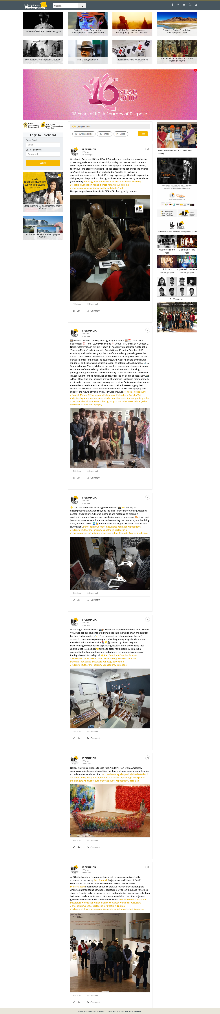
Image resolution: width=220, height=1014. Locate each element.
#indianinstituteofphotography (109, 188)
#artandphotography (138, 398)
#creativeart (109, 774)
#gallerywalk (123, 774)
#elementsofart (125, 909)
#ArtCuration (110, 655)
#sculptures (139, 777)
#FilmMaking (110, 658)
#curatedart (105, 398)
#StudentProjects (79, 658)
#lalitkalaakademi (139, 774)
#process (122, 665)
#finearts (123, 533)
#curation (126, 181)
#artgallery (86, 777)
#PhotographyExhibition (101, 395)
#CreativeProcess (127, 655)
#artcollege (121, 530)
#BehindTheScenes (80, 661)
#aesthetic (108, 530)
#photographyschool (81, 188)
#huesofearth (101, 903)
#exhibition (88, 903)
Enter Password (34, 150)
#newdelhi (124, 903)
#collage (97, 777)
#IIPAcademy (121, 395)
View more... (177, 299)
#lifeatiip (74, 185)
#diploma (124, 185)
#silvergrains (140, 401)
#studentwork (91, 398)
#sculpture (75, 903)
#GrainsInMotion (78, 395)
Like (77, 311)
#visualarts (115, 181)
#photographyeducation (96, 181)
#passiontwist (77, 401)
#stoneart (142, 899)
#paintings (126, 777)
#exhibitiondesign (138, 533)
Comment (93, 311)
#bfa (109, 185)
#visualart (97, 661)
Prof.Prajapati (77, 886)
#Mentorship (77, 398)
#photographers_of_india (83, 533)
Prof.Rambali (100, 880)
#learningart (76, 781)
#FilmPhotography (136, 392)
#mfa (116, 185)
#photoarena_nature (107, 533)
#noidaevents (119, 398)
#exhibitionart (99, 185)
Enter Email (31, 140)
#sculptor (114, 903)
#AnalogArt (135, 395)
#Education (86, 185)
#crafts (106, 777)
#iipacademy (92, 401)
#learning (136, 181)
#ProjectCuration (126, 658)
